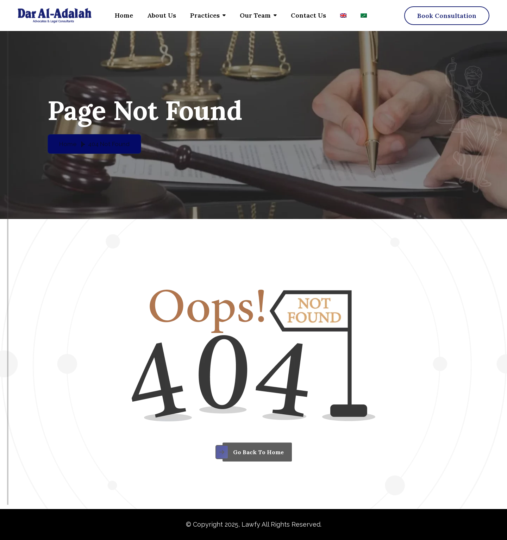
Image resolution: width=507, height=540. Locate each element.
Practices (205, 15)
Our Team (255, 15)
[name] (446, 15)
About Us (161, 15)
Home (124, 15)
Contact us (308, 15)
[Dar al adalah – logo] (55, 15)
